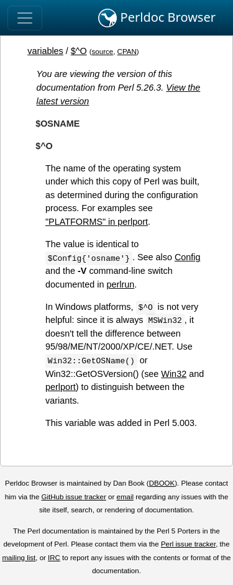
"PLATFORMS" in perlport (96, 222)
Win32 (173, 374)
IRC (54, 557)
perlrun (120, 284)
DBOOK (162, 483)
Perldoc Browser (157, 18)
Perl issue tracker (188, 544)
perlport (60, 387)
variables (45, 51)
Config (188, 257)
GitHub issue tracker (74, 497)
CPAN (127, 51)
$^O (79, 51)
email (125, 497)
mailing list (18, 557)
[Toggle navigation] (24, 18)
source (103, 51)
